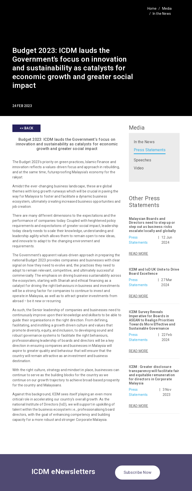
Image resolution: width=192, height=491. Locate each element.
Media (167, 8)
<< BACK (26, 128)
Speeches (142, 160)
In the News (162, 14)
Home (152, 8)
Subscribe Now (137, 472)
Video (139, 168)
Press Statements (150, 150)
